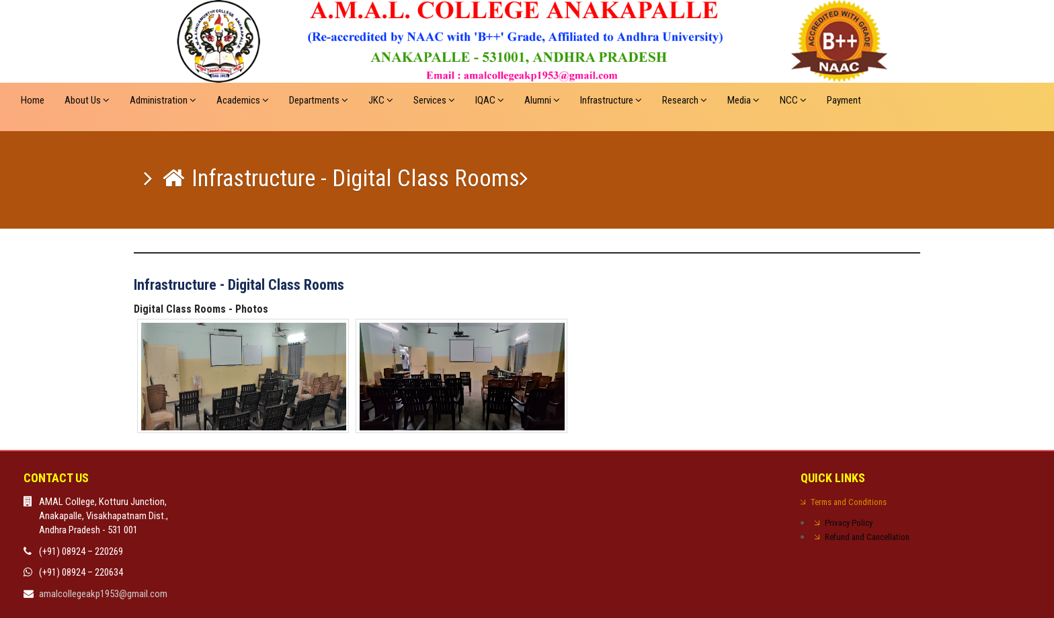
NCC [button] (793, 100)
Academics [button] (242, 100)
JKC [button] (380, 100)
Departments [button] (318, 100)
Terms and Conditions (849, 502)
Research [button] (684, 100)
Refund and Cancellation (867, 537)
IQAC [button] (489, 100)
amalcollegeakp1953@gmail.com (103, 594)
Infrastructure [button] (611, 100)
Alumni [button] (542, 100)
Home (32, 100)
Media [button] (743, 100)
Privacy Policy (849, 523)
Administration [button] (163, 100)
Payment (844, 100)
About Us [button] (87, 100)
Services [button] (434, 100)
